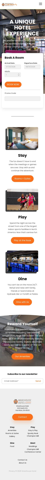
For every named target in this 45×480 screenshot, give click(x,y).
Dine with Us (22, 302)
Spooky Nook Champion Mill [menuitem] (33, 434)
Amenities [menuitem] (12, 430)
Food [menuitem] (12, 446)
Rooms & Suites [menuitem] (12, 433)
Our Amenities (22, 356)
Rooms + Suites (22, 178)
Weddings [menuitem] (33, 446)
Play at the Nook (22, 240)
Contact (22, 417)
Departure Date (30, 63)
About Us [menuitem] (22, 463)
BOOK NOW (13, 84)
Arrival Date (10, 63)
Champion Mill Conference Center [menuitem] (33, 450)
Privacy (12, 471)
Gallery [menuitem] (12, 436)
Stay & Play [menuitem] (33, 430)
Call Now (10, 4)
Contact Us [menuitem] (22, 460)
